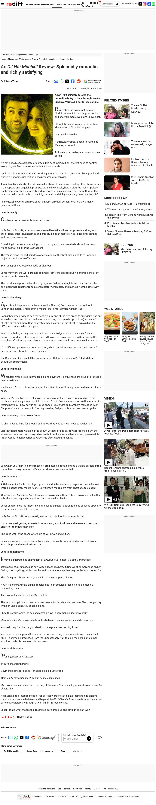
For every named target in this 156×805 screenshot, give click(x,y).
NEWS (36, 4)
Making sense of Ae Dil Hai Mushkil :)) (128, 204)
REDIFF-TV (95, 4)
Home (3, 59)
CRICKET (67, 4)
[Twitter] (140, 4)
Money (88, 789)
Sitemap (92, 796)
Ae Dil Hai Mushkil (11, 751)
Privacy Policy (82, 796)
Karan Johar (32, 751)
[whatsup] (154, 4)
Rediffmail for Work (46, 789)
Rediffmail (77, 789)
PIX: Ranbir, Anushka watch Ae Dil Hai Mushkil (142, 180)
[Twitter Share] (67, 81)
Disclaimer (69, 796)
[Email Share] (55, 81)
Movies (11, 59)
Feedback (102, 796)
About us (111, 796)
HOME (29, 4)
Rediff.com (43, 796)
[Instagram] (145, 4)
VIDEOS (109, 398)
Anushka (49, 751)
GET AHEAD (86, 4)
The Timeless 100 (110, 789)
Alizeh (76, 751)
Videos (97, 789)
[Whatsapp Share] (61, 81)
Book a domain (64, 789)
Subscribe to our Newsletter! (74, 735)
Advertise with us (56, 796)
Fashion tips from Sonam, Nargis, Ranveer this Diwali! (142, 162)
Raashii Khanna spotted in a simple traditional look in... (124, 469)
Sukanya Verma (11, 81)
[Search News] (116, 4)
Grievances (134, 796)
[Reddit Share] (78, 81)
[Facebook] (149, 4)
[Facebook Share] (72, 81)
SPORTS (77, 4)
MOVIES (57, 4)
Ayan (63, 751)
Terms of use (122, 796)
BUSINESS (46, 4)
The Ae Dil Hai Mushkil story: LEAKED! (139, 108)
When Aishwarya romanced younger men (142, 144)
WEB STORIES (113, 309)
